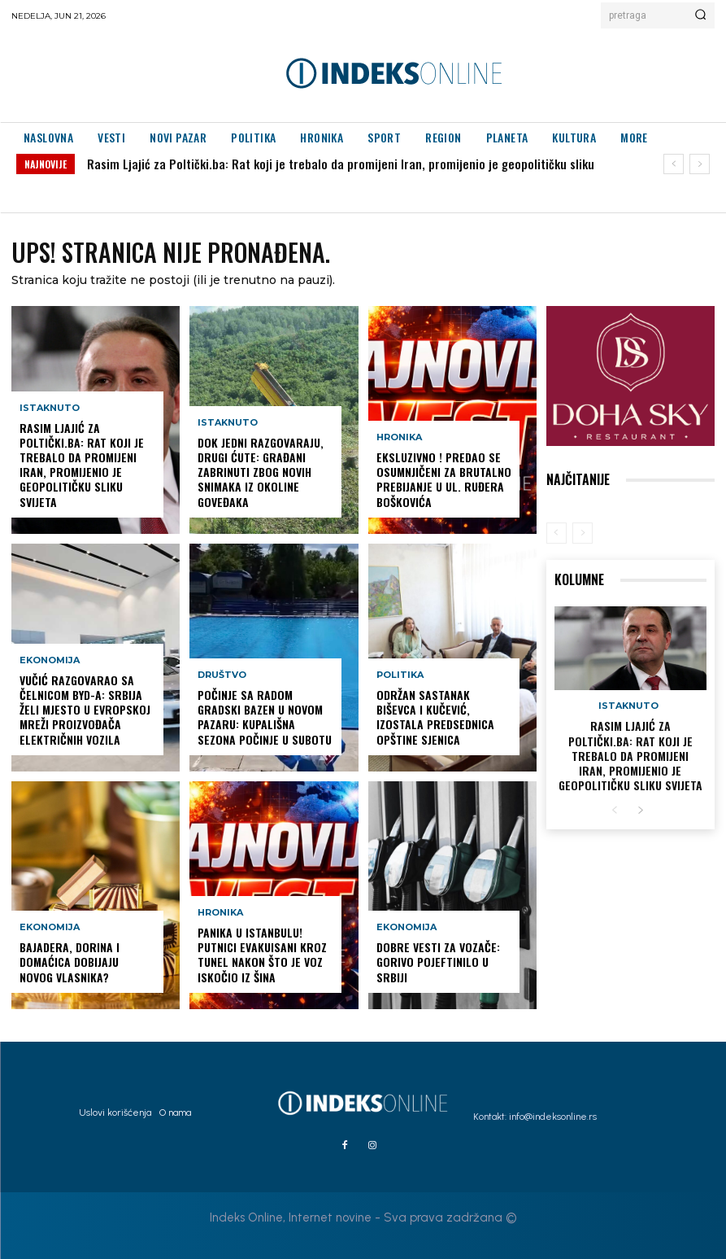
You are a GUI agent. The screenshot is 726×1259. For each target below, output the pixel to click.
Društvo (222, 675)
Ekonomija (50, 660)
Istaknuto (50, 408)
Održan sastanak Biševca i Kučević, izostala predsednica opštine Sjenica (435, 717)
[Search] (700, 15)
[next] (699, 164)
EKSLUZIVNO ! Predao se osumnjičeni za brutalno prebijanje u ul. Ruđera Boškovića (443, 479)
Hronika (220, 912)
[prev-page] (556, 533)
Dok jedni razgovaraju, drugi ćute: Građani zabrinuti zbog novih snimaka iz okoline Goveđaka (261, 472)
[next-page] (640, 811)
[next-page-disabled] (582, 533)
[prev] (673, 164)
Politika (400, 675)
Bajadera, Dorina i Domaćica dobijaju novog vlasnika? (70, 961)
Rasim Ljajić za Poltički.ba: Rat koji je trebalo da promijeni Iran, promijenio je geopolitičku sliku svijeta (82, 464)
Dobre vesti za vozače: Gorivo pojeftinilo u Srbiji (438, 961)
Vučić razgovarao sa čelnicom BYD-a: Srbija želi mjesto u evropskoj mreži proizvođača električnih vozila (85, 709)
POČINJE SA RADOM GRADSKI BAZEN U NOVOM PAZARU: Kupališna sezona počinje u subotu (265, 717)
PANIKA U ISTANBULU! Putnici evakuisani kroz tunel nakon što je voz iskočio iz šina (262, 955)
